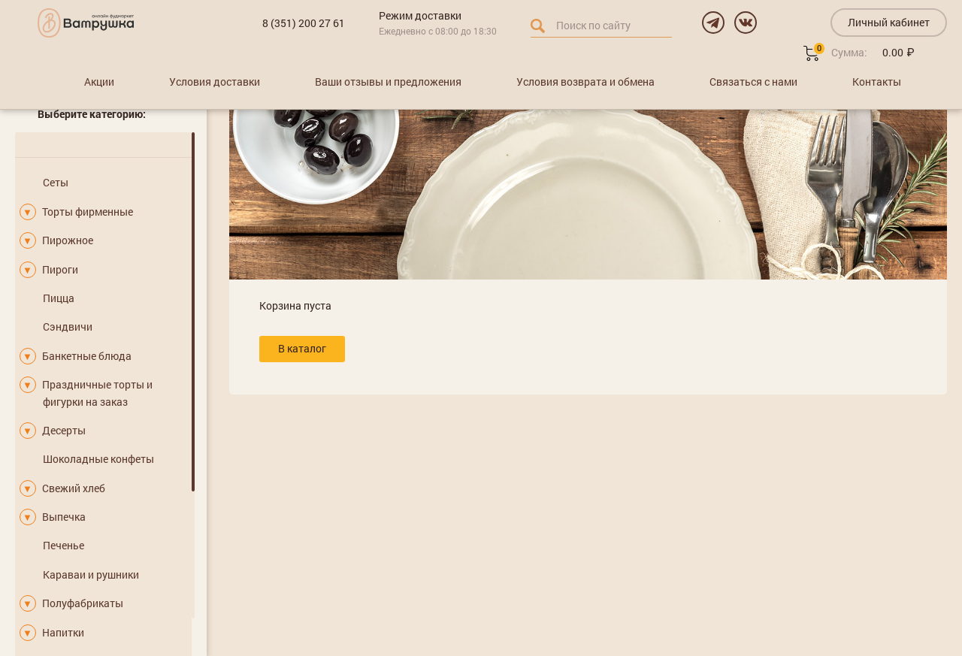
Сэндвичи (67, 326)
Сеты (55, 182)
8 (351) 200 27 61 (303, 23)
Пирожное (67, 240)
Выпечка (64, 516)
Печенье (63, 545)
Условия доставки (214, 81)
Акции (99, 81)
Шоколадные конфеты (98, 459)
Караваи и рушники (91, 574)
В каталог (302, 348)
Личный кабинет (889, 22)
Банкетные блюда (87, 356)
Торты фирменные (87, 211)
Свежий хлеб (73, 488)
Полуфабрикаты (82, 603)
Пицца (58, 298)
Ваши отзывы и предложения (388, 81)
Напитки (63, 632)
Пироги (60, 269)
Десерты (64, 430)
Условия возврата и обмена (585, 81)
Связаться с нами (753, 81)
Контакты (876, 81)
